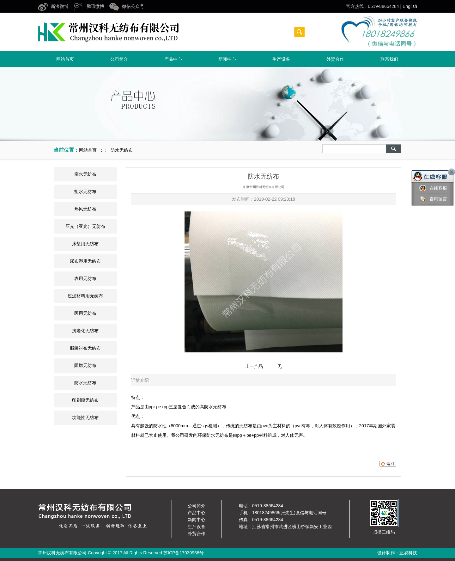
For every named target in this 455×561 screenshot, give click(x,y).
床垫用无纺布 (85, 243)
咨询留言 (433, 199)
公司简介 (119, 59)
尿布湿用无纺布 (85, 261)
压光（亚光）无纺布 (85, 226)
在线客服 (433, 188)
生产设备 (281, 59)
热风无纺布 (85, 208)
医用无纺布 (85, 313)
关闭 (451, 171)
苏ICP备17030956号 (183, 552)
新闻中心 (227, 59)
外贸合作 (335, 59)
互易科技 (408, 552)
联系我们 (389, 59)
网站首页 (65, 59)
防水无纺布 (85, 382)
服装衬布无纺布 (85, 348)
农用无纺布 (85, 278)
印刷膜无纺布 (85, 400)
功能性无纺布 (85, 417)
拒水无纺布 (85, 191)
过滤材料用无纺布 (85, 295)
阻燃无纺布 (85, 365)
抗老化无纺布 (85, 330)
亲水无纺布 (85, 174)
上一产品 (254, 366)
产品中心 (173, 59)
